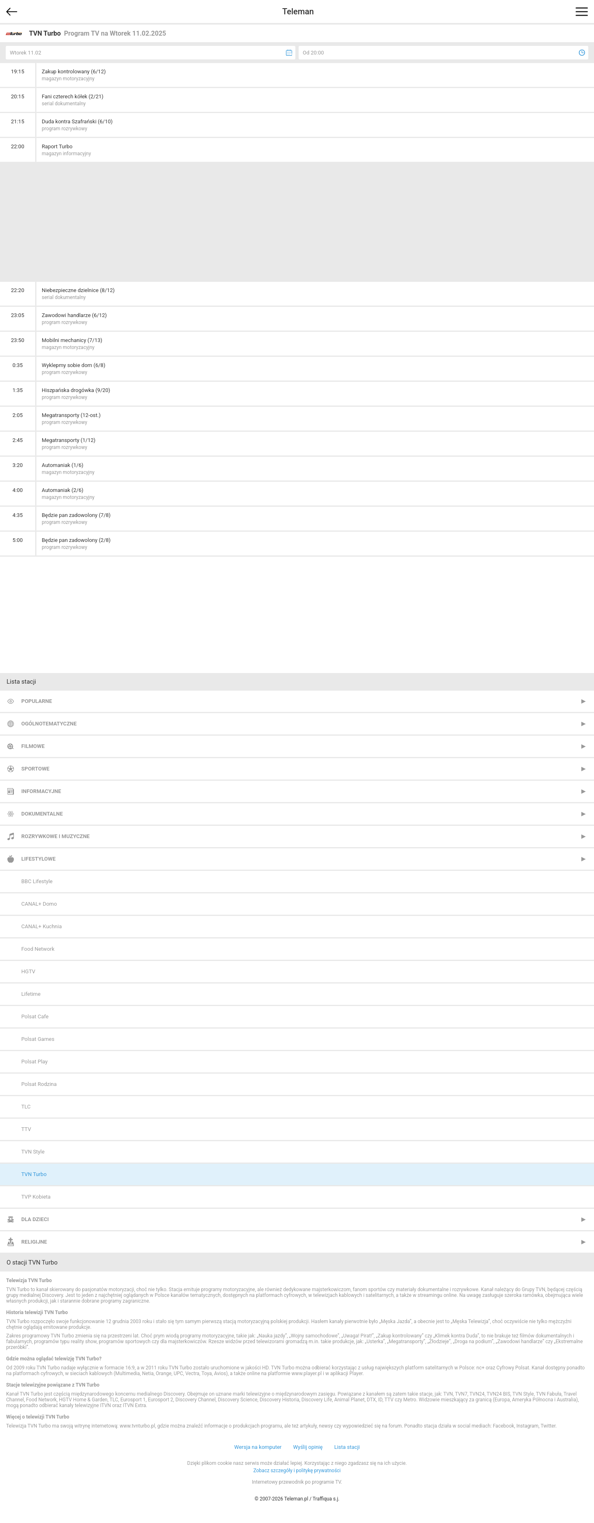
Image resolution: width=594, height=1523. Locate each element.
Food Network (37, 949)
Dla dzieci (35, 1219)
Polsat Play (34, 1061)
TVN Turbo (34, 1174)
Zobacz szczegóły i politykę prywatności (297, 1470)
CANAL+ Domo (39, 904)
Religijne (34, 1242)
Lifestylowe (38, 859)
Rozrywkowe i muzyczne (55, 836)
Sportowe (35, 769)
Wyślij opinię (307, 1447)
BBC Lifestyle (36, 881)
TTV (26, 1129)
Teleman (298, 11)
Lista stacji (347, 1447)
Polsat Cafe (35, 1016)
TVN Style (33, 1152)
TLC (26, 1107)
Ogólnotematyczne (48, 724)
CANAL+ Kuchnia (41, 926)
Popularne (36, 701)
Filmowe (33, 746)
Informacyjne (41, 791)
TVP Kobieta (36, 1197)
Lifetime (30, 994)
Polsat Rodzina (39, 1084)
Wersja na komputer (258, 1447)
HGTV (28, 971)
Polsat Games (37, 1039)
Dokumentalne (42, 814)
